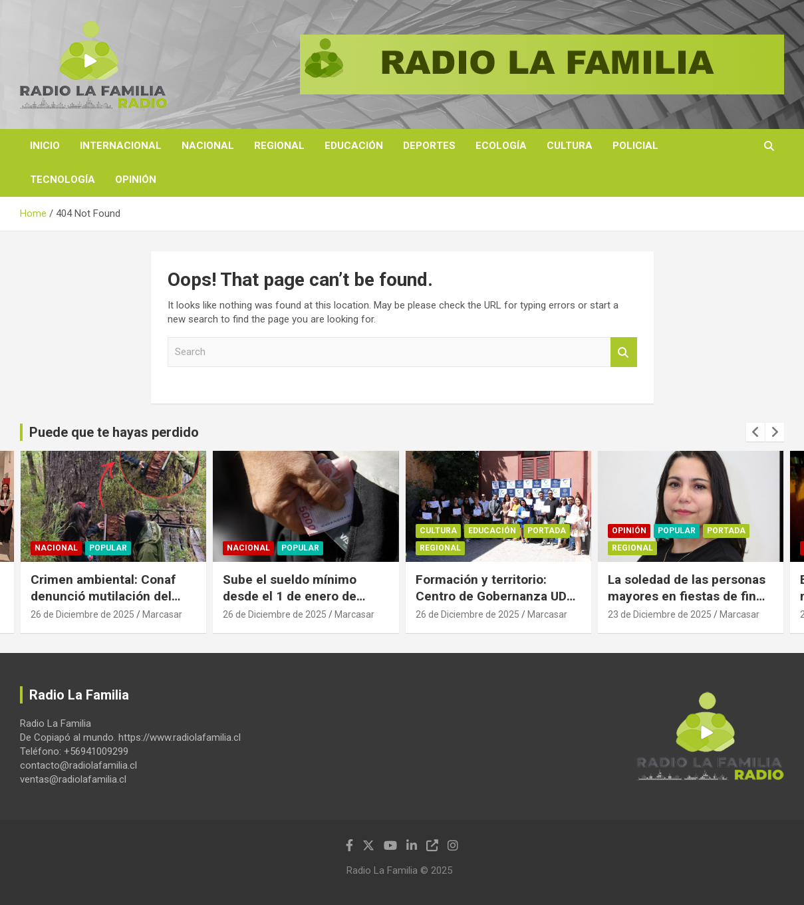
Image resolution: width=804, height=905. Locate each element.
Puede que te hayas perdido (114, 432)
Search (623, 352)
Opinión (135, 180)
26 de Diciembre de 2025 (82, 614)
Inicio (45, 146)
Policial (635, 146)
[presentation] (755, 432)
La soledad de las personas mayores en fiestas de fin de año (686, 596)
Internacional (121, 146)
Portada (546, 531)
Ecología (501, 146)
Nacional (208, 146)
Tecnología (62, 180)
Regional (279, 146)
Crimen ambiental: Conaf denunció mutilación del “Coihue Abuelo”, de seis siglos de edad (103, 604)
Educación (354, 146)
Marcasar (162, 614)
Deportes (429, 146)
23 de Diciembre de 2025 (660, 614)
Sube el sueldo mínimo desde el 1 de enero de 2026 (289, 596)
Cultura (570, 146)
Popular (108, 548)
